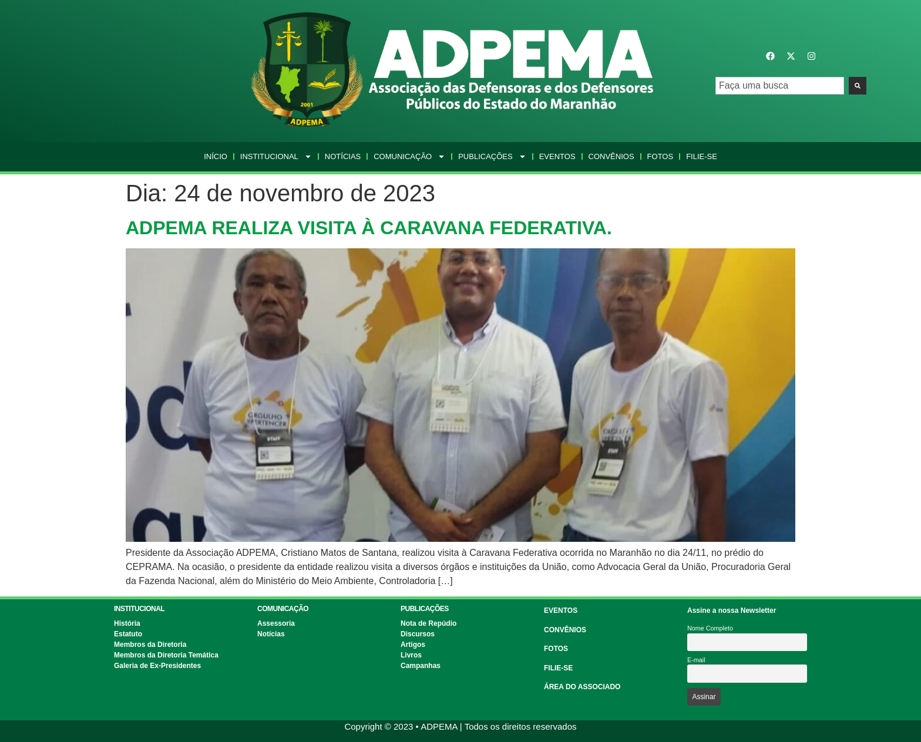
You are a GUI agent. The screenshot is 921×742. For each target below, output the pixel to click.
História (127, 623)
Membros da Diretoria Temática (166, 655)
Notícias (343, 156)
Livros (411, 655)
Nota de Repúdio (428, 623)
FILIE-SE (558, 668)
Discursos (418, 634)
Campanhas (421, 666)
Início (215, 156)
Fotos (660, 156)
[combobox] (779, 86)
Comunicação (409, 157)
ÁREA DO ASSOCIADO (582, 687)
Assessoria (276, 623)
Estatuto (128, 634)
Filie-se (701, 156)
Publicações (492, 157)
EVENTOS (560, 610)
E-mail (696, 659)
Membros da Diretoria (150, 644)
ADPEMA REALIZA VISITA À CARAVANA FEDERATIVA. (369, 227)
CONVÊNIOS (565, 630)
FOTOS (556, 649)
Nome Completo (710, 628)
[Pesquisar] (857, 86)
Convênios (611, 156)
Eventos (557, 156)
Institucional (276, 157)
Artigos (413, 644)
